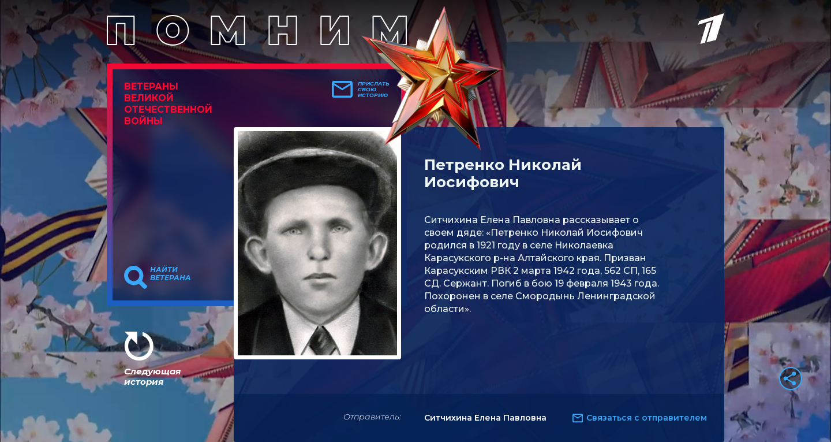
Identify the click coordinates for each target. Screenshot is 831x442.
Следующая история (152, 376)
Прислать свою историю (374, 89)
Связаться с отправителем (646, 418)
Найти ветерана (170, 274)
